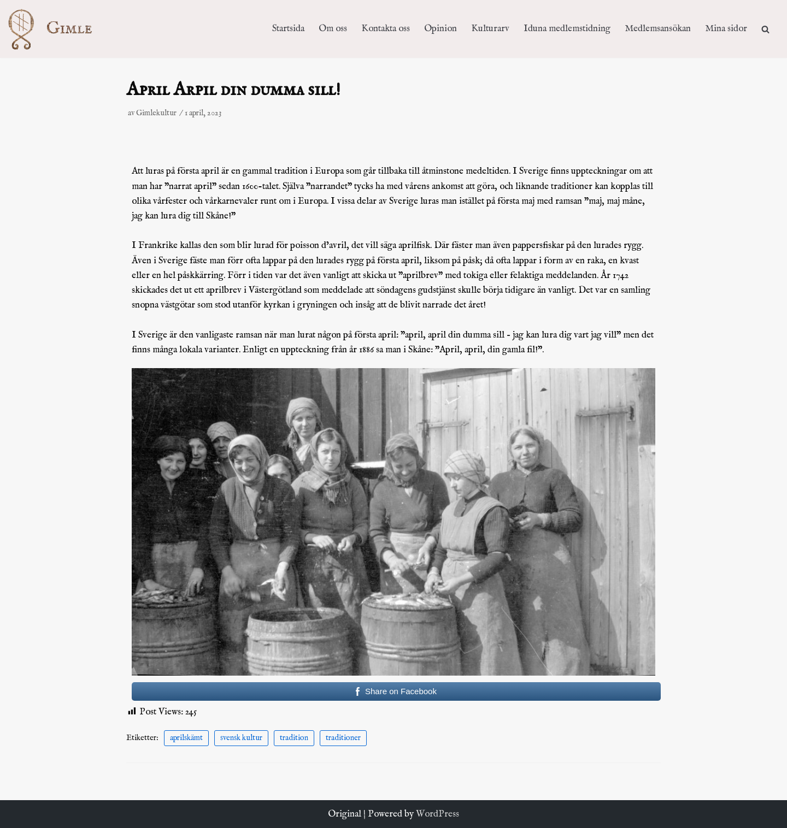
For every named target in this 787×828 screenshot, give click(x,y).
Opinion (440, 28)
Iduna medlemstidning (567, 28)
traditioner (343, 738)
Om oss (333, 28)
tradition (294, 738)
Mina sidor (726, 28)
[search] (765, 29)
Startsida (288, 28)
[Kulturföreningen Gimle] (60, 28)
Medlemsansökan (658, 28)
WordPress (437, 814)
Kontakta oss (385, 28)
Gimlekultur (156, 113)
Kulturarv (490, 28)
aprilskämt (186, 738)
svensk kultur (241, 738)
